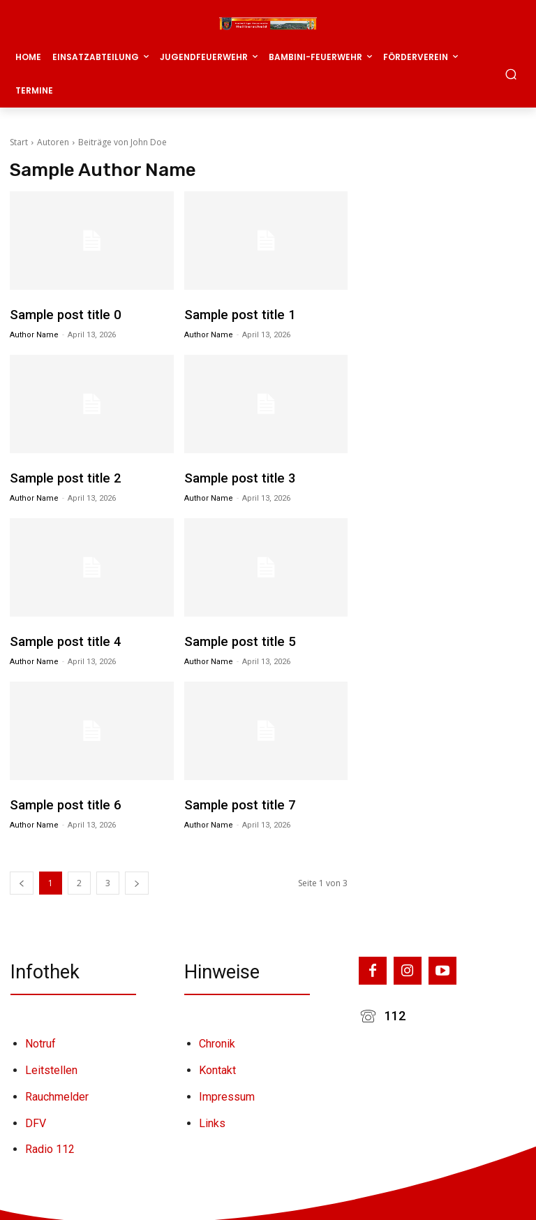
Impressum (227, 1087)
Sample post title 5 (235, 638)
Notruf (40, 1035)
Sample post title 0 (61, 314)
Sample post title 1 (235, 314)
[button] (511, 74)
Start (19, 142)
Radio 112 (50, 1140)
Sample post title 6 (61, 800)
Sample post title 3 (235, 476)
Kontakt (217, 1061)
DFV (35, 1114)
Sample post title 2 (61, 476)
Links (212, 1114)
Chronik (217, 1035)
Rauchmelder (57, 1087)
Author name (34, 333)
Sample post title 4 (61, 638)
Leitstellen (51, 1061)
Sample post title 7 (235, 800)
